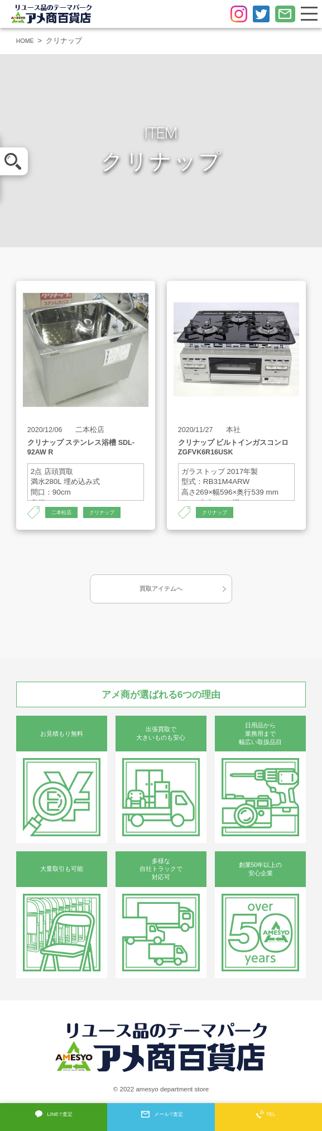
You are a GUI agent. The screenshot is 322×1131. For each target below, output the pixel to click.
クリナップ (112, 513)
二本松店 (64, 513)
